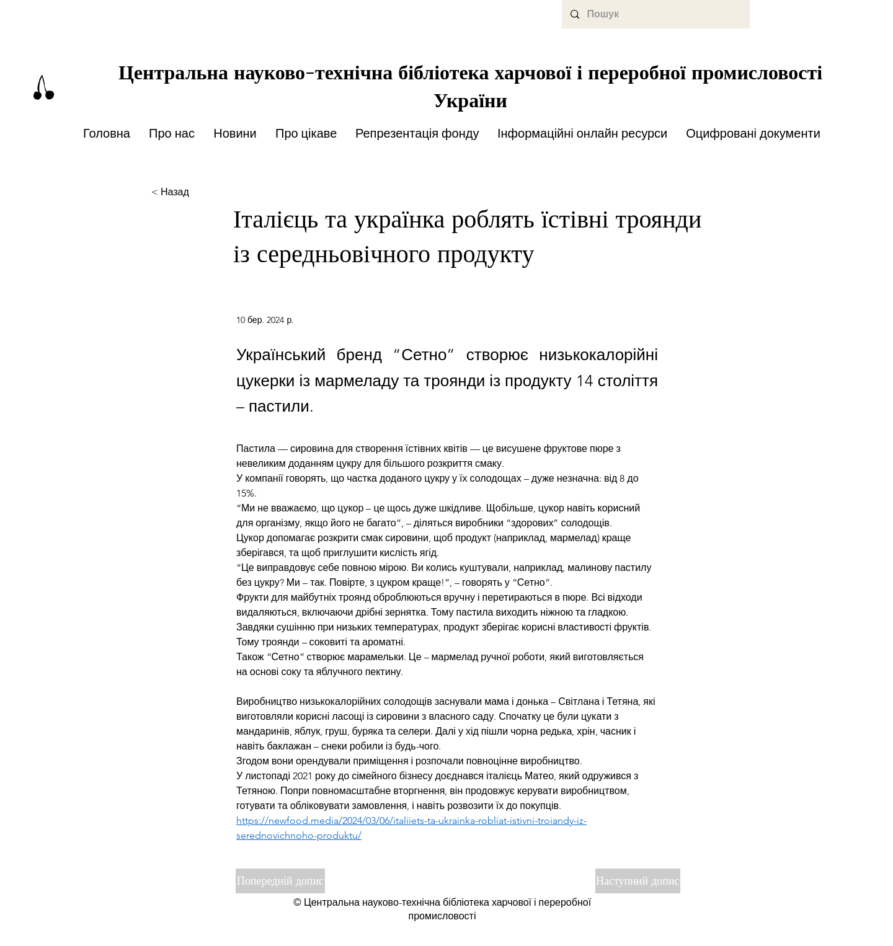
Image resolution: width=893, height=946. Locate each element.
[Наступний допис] (637, 881)
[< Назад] (192, 192)
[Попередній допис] (280, 881)
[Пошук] (655, 14)
